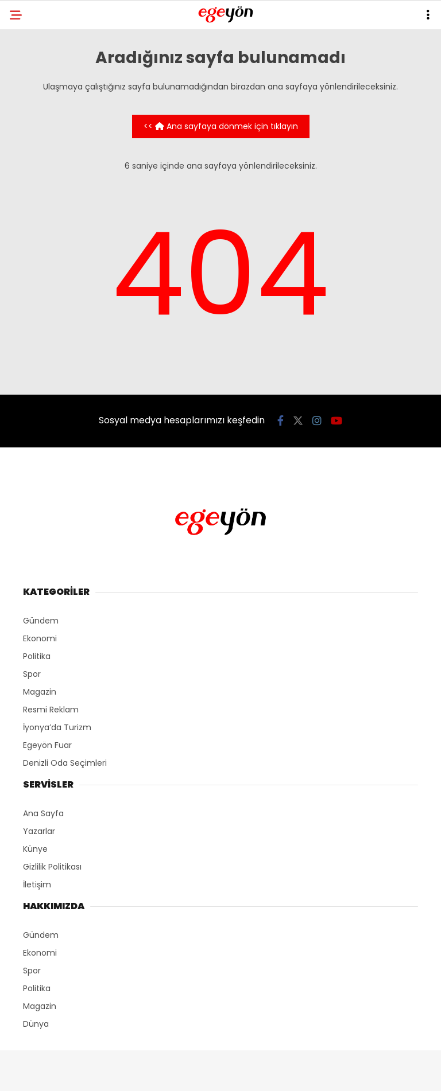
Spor (32, 674)
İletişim (37, 884)
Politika (37, 656)
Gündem (41, 620)
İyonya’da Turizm (57, 727)
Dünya (36, 1024)
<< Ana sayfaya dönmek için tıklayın (221, 126)
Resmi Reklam (51, 709)
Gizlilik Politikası (52, 866)
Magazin (39, 692)
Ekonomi (40, 638)
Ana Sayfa (43, 813)
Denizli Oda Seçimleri (65, 763)
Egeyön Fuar (47, 745)
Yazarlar (39, 831)
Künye (35, 849)
